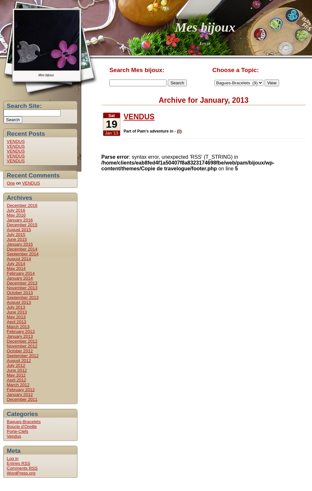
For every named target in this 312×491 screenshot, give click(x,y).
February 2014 (21, 273)
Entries (18, 463)
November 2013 (22, 287)
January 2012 (20, 394)
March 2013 (18, 326)
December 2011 (22, 399)
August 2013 (19, 302)
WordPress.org (21, 473)
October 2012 (20, 350)
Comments (22, 468)
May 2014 (16, 268)
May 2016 (16, 215)
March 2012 (18, 384)
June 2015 (17, 239)
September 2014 (23, 253)
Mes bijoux (205, 27)
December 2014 (22, 249)
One (11, 183)
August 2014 (19, 258)
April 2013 (16, 321)
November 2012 (22, 346)
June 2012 (17, 370)
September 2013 (23, 297)
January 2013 (20, 336)
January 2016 (20, 220)
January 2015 (20, 244)
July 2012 (16, 365)
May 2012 (16, 375)
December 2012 (22, 341)
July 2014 (16, 263)
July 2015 (16, 234)
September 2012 (23, 355)
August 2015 (19, 229)
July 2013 (16, 307)
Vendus (14, 436)
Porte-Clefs (17, 431)
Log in (12, 458)
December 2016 (22, 205)
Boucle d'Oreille (22, 426)
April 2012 (16, 380)
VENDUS (16, 141)
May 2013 (16, 317)
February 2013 (21, 331)
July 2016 (16, 210)
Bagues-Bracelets (24, 421)
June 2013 (17, 312)
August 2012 (19, 360)
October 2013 (20, 292)
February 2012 (21, 389)
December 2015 (22, 224)
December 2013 (22, 283)
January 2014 (20, 278)
